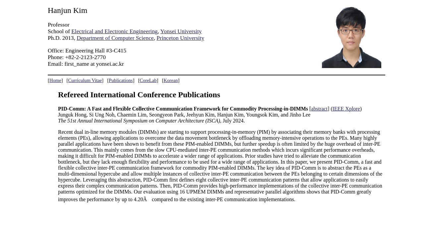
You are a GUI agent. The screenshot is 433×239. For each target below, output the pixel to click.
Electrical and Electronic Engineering (114, 31)
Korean (170, 80)
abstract (319, 109)
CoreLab (148, 80)
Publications (121, 80)
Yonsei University (181, 31)
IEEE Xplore (346, 109)
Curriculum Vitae (85, 80)
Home (55, 80)
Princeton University (180, 38)
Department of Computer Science (115, 38)
